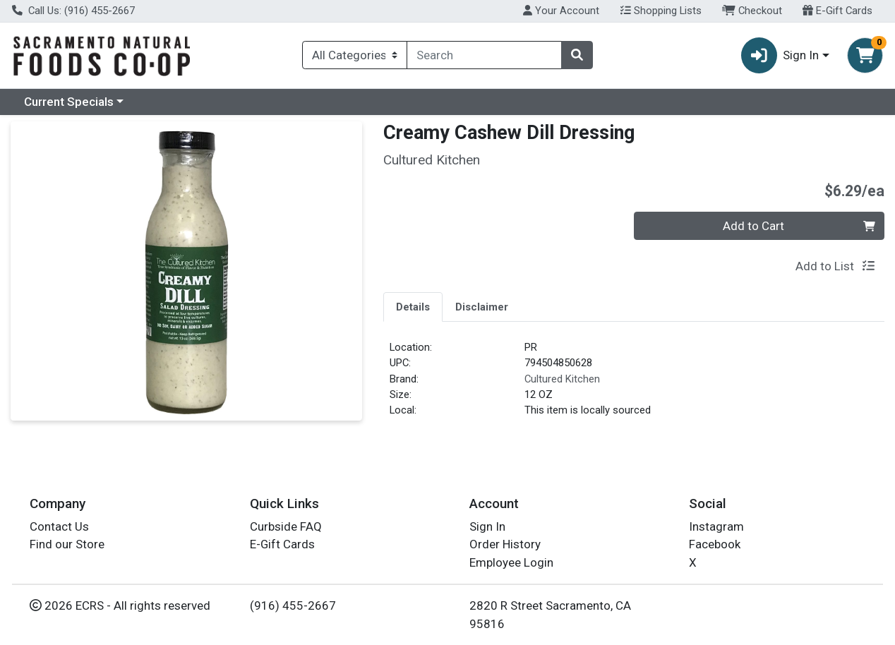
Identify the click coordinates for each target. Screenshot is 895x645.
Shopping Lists (661, 10)
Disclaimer (481, 307)
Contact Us (59, 526)
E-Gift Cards (837, 10)
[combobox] (484, 55)
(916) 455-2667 (293, 605)
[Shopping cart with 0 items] (865, 55)
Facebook (714, 544)
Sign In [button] (780, 55)
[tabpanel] (633, 384)
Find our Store (67, 544)
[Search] (484, 55)
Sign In (487, 526)
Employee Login (511, 562)
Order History (505, 544)
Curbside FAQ (286, 526)
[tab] (413, 306)
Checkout (752, 10)
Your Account (561, 10)
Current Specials (69, 102)
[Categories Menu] (354, 55)
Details (413, 307)
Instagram (716, 526)
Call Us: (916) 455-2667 (73, 10)
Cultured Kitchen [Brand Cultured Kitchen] (562, 379)
